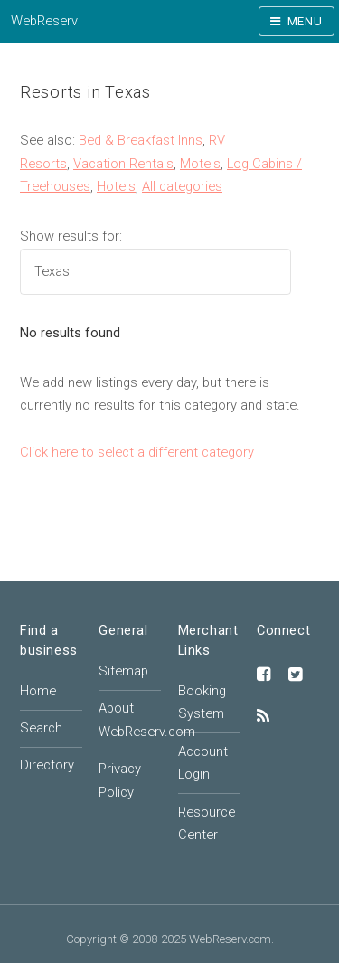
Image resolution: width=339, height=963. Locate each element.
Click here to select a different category (137, 452)
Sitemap (123, 671)
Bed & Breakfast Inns (140, 140)
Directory (47, 765)
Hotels (116, 186)
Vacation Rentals (123, 164)
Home (38, 691)
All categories (182, 186)
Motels (200, 164)
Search (41, 728)
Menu (305, 21)
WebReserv (44, 21)
